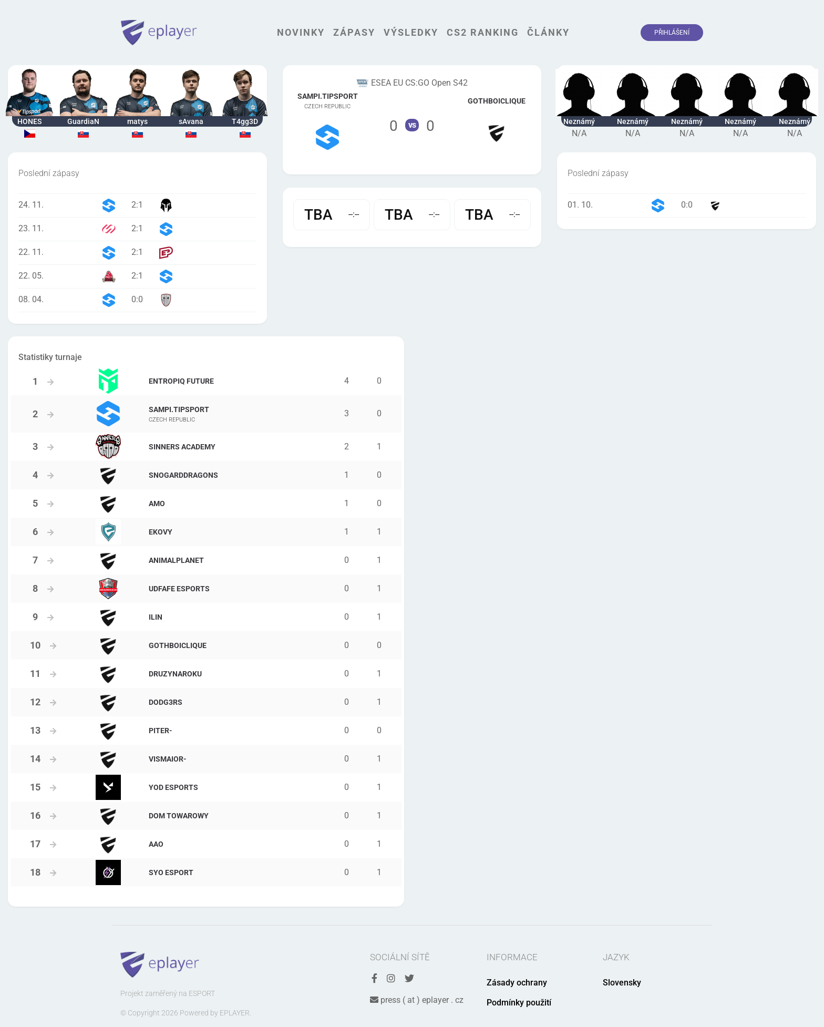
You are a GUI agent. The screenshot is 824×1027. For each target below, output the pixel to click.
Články (548, 32)
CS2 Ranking (483, 32)
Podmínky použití (519, 1003)
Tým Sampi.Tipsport (327, 120)
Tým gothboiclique (496, 119)
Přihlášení (671, 32)
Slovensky (622, 983)
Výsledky (411, 32)
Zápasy (354, 32)
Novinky (301, 32)
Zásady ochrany (517, 983)
